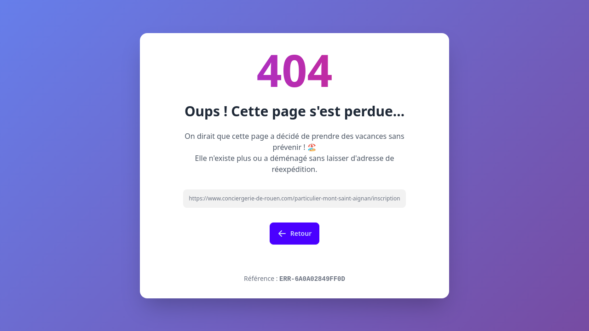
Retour (294, 233)
